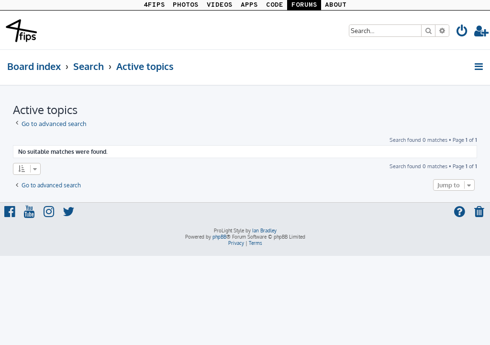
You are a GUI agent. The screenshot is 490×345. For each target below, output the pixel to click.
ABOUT (335, 5)
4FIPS (154, 5)
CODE (274, 5)
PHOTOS (186, 5)
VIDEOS (220, 5)
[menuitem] (462, 32)
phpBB (219, 237)
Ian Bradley (264, 230)
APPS (249, 5)
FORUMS (304, 5)
